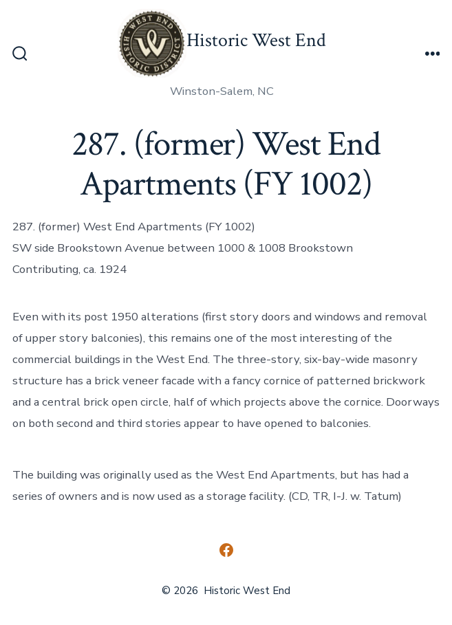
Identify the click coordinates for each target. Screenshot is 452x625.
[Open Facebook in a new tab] (226, 550)
